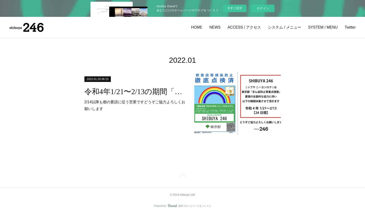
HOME (196, 27)
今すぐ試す (234, 8)
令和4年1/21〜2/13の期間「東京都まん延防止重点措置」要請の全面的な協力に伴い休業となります (135, 91)
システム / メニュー (284, 27)
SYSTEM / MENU (323, 27)
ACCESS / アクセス (244, 27)
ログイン (263, 8)
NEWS (214, 27)
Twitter (350, 27)
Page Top (182, 176)
